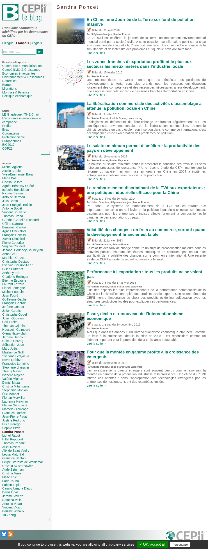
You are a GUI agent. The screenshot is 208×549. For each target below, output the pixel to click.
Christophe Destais (15, 261)
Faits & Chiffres (99, 198)
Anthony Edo (11, 273)
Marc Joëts (10, 348)
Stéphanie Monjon (15, 390)
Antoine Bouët (12, 208)
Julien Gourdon (13, 318)
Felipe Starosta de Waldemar (22, 462)
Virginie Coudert (13, 246)
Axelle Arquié (11, 171)
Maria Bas (9, 178)
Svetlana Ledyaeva (15, 356)
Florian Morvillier (13, 397)
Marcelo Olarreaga (15, 409)
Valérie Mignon (12, 378)
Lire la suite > (96, 53)
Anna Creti (9, 254)
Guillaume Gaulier (14, 299)
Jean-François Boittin (17, 205)
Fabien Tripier (12, 485)
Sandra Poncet (13, 432)
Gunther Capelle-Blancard (20, 220)
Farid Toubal (11, 481)
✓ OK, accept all (152, 544)
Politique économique (17, 96)
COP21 (7, 148)
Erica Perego (11, 424)
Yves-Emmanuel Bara (17, 174)
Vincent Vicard (12, 507)
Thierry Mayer (12, 371)
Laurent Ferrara (13, 284)
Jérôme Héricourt (14, 337)
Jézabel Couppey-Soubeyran (22, 250)
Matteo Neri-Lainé (14, 405)
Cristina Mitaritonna (16, 386)
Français (22, 43)
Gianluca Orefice (14, 413)
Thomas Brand (12, 216)
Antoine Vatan (12, 504)
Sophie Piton (11, 428)
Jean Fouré (10, 295)
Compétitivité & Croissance (21, 69)
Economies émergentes (18, 73)
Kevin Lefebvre (12, 360)
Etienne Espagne (14, 280)
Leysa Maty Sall (13, 454)
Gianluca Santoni (14, 458)
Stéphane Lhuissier (15, 367)
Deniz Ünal (10, 492)
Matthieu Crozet (13, 258)
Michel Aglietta (12, 167)
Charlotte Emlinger (15, 276)
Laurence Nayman (15, 401)
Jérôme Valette (12, 496)
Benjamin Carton (14, 227)
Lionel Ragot (11, 435)
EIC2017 (8, 144)
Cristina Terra (11, 473)
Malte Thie (9, 477)
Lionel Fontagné (13, 288)
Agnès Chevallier (14, 231)
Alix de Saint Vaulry (15, 450)
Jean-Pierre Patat (14, 416)
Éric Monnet (10, 394)
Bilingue (8, 43)
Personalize (180, 544)
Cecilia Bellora (12, 182)
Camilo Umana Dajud (17, 488)
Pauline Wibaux (13, 511)
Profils (6, 126)
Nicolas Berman (13, 193)
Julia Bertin (10, 201)
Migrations (9, 88)
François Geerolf (13, 303)
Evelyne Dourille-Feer (17, 265)
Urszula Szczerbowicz (17, 466)
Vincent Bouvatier (14, 212)
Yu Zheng (9, 515)
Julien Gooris (11, 310)
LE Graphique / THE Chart (20, 114)
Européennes (11, 141)
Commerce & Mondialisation (22, 66)
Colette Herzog (12, 341)
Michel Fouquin (13, 292)
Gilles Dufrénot (12, 269)
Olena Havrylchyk (14, 333)
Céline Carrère (12, 224)
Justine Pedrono (13, 420)
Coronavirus (10, 133)
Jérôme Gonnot (13, 307)
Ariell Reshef (11, 447)
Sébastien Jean (13, 344)
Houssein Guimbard (16, 329)
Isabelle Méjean (13, 375)
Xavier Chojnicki (13, 239)
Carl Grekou (10, 322)
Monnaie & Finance (16, 92)
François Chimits (14, 235)
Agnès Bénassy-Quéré (18, 186)
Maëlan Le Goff (13, 352)
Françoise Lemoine (15, 363)
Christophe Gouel (14, 314)
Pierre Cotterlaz (13, 242)
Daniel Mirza (11, 382)
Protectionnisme (13, 137)
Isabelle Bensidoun (15, 189)
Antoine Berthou (13, 197)
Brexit (6, 129)
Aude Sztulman (13, 469)
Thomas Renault (13, 443)
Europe (7, 85)
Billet (92, 30)
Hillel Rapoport (12, 439)
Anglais (37, 43)
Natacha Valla (12, 500)
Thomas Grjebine (14, 326)
